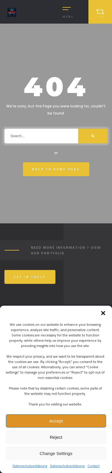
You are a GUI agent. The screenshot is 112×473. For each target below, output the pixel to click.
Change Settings (56, 453)
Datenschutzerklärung (30, 466)
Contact (94, 466)
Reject (56, 437)
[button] (103, 313)
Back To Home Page (56, 169)
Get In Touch (30, 277)
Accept (56, 420)
